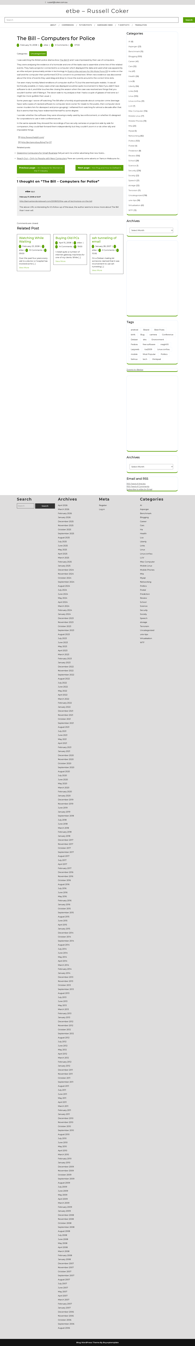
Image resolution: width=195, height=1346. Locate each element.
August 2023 (64, 634)
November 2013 (65, 981)
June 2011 (62, 1094)
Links (130, 91)
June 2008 (63, 1239)
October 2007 (64, 1271)
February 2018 (65, 832)
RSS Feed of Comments (138, 486)
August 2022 (64, 678)
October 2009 (64, 1175)
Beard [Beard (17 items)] (146, 330)
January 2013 (64, 1017)
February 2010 (65, 1158)
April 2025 (62, 554)
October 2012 (64, 1029)
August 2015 (63, 916)
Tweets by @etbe (135, 370)
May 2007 (62, 1291)
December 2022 (66, 666)
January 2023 (64, 662)
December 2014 (65, 933)
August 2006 (64, 1328)
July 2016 (62, 888)
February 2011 (64, 1110)
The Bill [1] (64, 60)
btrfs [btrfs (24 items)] (133, 334)
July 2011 (62, 1090)
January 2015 (64, 928)
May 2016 (62, 896)
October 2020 (64, 763)
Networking (134, 136)
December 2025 (66, 521)
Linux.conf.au (134, 101)
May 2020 (62, 783)
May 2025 (62, 549)
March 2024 (63, 606)
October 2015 (64, 908)
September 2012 (66, 1033)
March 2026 (63, 509)
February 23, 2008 (32, 246)
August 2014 (64, 945)
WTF (130, 210)
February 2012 (64, 1062)
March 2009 (63, 1203)
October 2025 (64, 529)
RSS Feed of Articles (136, 484)
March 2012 (63, 1058)
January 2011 (64, 1114)
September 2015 (66, 912)
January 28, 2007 (104, 246)
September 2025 (66, 533)
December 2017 (65, 840)
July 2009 (62, 1187)
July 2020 (62, 775)
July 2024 (62, 590)
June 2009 (63, 1191)
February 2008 (65, 1255)
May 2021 (62, 739)
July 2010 (62, 1138)
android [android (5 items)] (134, 330)
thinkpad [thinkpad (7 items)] (156, 359)
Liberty (131, 86)
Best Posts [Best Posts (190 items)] (159, 330)
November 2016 (65, 876)
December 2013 (65, 977)
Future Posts (85, 25)
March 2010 (63, 1154)
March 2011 (63, 1106)
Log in (102, 509)
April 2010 (62, 1150)
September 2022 (66, 674)
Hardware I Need (105, 25)
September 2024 (66, 582)
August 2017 (63, 856)
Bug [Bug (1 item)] (142, 334)
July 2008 (62, 1235)
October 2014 (64, 937)
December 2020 (66, 755)
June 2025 (63, 545)
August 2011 (63, 1086)
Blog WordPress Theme (88, 1342)
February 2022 (65, 703)
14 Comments (66, 246)
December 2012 (65, 1021)
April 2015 (62, 925)
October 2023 (64, 626)
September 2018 (66, 816)
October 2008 (64, 1223)
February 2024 (65, 610)
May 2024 (62, 598)
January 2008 (64, 1259)
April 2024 (63, 602)
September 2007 (66, 1275)
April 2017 (62, 864)
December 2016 (65, 872)
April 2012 (62, 1054)
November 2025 (65, 525)
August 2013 (63, 993)
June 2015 (62, 920)
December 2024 (66, 570)
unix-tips (132, 200)
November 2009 (66, 1170)
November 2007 (66, 1267)
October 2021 (64, 719)
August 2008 (64, 1231)
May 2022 (62, 691)
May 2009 (62, 1195)
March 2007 (63, 1299)
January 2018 (64, 836)
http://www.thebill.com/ (32, 137)
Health (131, 76)
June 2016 (62, 892)
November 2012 (65, 1025)
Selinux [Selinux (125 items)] (134, 359)
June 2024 (63, 594)
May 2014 (62, 957)
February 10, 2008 (28, 45)
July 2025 (62, 541)
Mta (130, 126)
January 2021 (64, 751)
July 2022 (62, 683)
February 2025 (65, 562)
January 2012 (64, 1066)
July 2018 (62, 820)
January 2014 (64, 973)
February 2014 (65, 969)
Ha (129, 71)
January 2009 (64, 1211)
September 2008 (66, 1227)
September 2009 (66, 1179)
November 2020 (66, 759)
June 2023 (63, 642)
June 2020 (63, 779)
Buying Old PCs (67, 238)
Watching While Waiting (31, 239)
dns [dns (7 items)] (144, 339)
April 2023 (62, 650)
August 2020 (64, 771)
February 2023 (65, 658)
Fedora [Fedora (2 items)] (134, 344)
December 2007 (66, 1263)
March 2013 (63, 1009)
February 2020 (65, 791)
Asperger (132, 46)
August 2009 (64, 1183)
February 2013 (64, 1013)
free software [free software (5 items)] (149, 344)
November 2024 (66, 574)
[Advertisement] (136, 278)
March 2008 (63, 1251)
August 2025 (64, 537)
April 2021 (62, 743)
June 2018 (63, 824)
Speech (132, 180)
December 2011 (65, 1070)
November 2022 (65, 670)
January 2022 (64, 707)
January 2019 (64, 812)
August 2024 (64, 586)
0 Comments (109, 250)
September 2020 (66, 767)
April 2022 (62, 695)
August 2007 (64, 1279)
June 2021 (62, 735)
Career (131, 61)
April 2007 (63, 1296)
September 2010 (66, 1130)
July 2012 (62, 1041)
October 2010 (64, 1126)
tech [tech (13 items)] (145, 359)
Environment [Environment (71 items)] (158, 339)
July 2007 (62, 1283)
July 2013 (62, 997)
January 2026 (64, 517)
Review (131, 155)
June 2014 (63, 953)
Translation (141, 25)
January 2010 (64, 1162)
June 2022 (63, 687)
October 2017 (64, 848)
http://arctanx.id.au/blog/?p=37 (36, 142)
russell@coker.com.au (56, 2)
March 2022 (63, 699)
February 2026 (65, 513)
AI (129, 41)
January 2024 (64, 614)
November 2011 (65, 1074)
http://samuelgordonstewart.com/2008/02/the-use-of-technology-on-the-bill (56, 201)
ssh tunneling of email (104, 239)
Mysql (131, 131)
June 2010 (63, 1142)
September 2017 (66, 852)
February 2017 (64, 868)
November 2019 (65, 804)
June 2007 (63, 1287)
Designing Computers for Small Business (37, 153)
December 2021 (65, 711)
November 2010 (65, 1122)
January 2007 (64, 1308)
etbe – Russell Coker (97, 10)
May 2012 (62, 1049)
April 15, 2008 (66, 242)
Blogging (132, 56)
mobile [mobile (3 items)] (134, 354)
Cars (130, 66)
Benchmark (134, 51)
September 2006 (66, 1324)
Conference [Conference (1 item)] (167, 334)
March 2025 (63, 557)
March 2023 (63, 654)
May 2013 (62, 1005)
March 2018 (63, 828)
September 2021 (66, 723)
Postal (131, 146)
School (131, 160)
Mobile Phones (135, 121)
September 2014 (66, 941)
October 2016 (64, 880)
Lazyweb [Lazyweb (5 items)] (135, 349)
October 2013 (64, 985)
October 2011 (64, 1078)
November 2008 (66, 1219)
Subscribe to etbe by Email (139, 489)
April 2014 (62, 961)
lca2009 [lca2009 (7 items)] (148, 349)
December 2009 (66, 1166)
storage (132, 185)
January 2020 (64, 795)
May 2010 (62, 1146)
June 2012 (62, 1045)
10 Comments (36, 250)
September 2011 (65, 1082)
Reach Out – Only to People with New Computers (42, 158)
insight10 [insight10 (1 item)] (165, 344)
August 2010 (64, 1134)
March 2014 (63, 965)
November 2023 (65, 622)
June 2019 (63, 808)
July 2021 (62, 731)
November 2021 (65, 715)
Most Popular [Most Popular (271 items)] (149, 354)
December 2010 (65, 1118)
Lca (130, 81)
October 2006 (64, 1320)
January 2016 (64, 904)
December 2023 (66, 618)
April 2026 (62, 505)
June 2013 (62, 1001)
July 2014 (62, 949)
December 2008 (66, 1215)
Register (103, 505)
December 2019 (65, 799)
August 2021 (63, 727)
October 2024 (64, 578)
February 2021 (64, 747)
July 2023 (62, 638)
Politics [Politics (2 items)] (164, 354)
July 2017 (62, 860)
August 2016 (63, 884)
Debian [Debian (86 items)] (134, 339)
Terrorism (132, 190)
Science (132, 165)
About (53, 25)
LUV (130, 106)
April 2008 (63, 1247)
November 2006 (66, 1316)
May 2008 (62, 1243)
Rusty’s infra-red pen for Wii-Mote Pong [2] (87, 71)
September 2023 (66, 630)
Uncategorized (38, 53)
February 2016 (64, 900)
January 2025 (64, 566)
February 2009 (65, 1207)
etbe (46, 45)
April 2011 (62, 1102)
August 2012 (63, 1037)
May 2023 (62, 646)
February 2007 (65, 1304)
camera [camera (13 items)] (153, 334)
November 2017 (65, 844)
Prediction (133, 151)
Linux (130, 96)
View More (24, 267)
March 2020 (63, 787)
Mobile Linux (134, 116)
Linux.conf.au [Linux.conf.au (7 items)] (163, 349)
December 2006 (66, 1312)
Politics (131, 141)
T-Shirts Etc (123, 25)
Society (131, 175)
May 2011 (62, 1098)
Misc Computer (135, 111)
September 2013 (66, 989)
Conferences (68, 25)
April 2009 (63, 1199)
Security (132, 170)
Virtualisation (134, 205)
